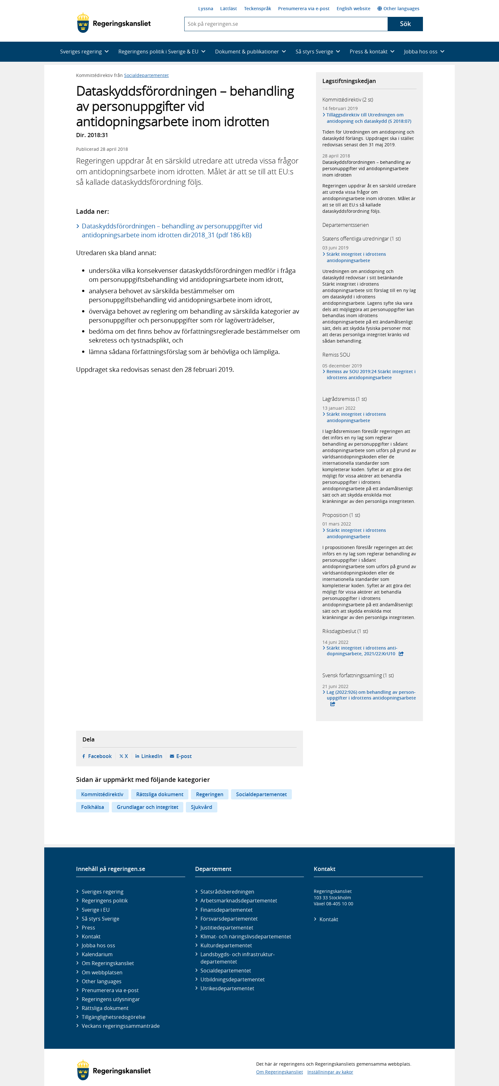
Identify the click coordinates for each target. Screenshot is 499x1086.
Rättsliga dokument (159, 794)
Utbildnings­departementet (232, 979)
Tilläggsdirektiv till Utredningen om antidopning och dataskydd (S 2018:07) (369, 118)
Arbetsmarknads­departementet (238, 900)
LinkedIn (151, 756)
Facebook (100, 756)
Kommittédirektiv (102, 794)
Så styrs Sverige (100, 918)
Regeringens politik (105, 900)
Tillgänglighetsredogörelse (113, 1016)
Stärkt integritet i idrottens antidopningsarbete (356, 257)
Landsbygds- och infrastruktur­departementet (237, 958)
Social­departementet (225, 970)
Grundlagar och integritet (147, 807)
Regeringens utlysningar (111, 999)
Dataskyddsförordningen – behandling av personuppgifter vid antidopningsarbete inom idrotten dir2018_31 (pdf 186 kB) (172, 230)
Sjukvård (201, 807)
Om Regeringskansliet (108, 963)
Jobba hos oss (98, 945)
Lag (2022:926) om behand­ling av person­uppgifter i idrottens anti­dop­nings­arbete (371, 695)
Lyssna (205, 8)
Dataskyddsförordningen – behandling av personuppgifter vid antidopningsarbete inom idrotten (366, 168)
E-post (184, 756)
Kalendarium (97, 954)
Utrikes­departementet (227, 988)
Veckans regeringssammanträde (121, 1025)
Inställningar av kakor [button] (330, 1072)
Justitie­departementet (226, 927)
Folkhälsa (92, 807)
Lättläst (228, 8)
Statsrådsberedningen (227, 891)
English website (353, 8)
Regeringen (209, 794)
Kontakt (91, 936)
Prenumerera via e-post (304, 8)
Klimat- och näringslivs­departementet (245, 936)
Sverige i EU (96, 909)
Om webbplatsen (102, 972)
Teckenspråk (257, 8)
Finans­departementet (226, 909)
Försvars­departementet (229, 918)
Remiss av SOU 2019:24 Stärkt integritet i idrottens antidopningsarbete (371, 374)
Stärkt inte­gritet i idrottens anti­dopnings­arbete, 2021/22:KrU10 (362, 651)
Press (88, 927)
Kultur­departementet (226, 945)
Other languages (398, 8)
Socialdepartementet (146, 75)
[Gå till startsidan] (113, 22)
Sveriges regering (102, 891)
